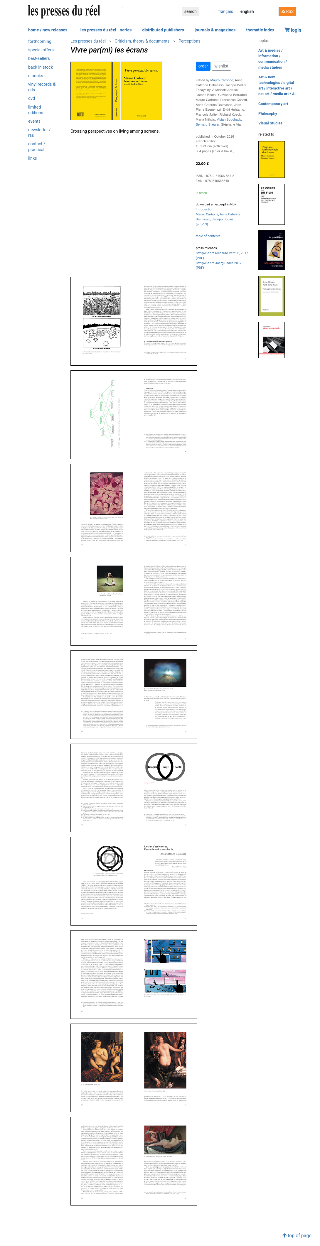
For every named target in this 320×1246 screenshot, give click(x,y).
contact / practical (36, 146)
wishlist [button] (221, 66)
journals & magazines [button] (215, 30)
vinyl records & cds (41, 87)
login (293, 30)
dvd (31, 98)
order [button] (203, 66)
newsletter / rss (39, 132)
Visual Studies (270, 123)
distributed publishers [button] (163, 30)
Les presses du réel (88, 41)
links (32, 158)
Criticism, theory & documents (142, 41)
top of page (296, 1235)
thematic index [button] (260, 30)
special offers (41, 50)
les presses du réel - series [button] (106, 30)
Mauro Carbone (221, 80)
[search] (150, 11)
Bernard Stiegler (207, 124)
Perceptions (189, 41)
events (34, 121)
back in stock (40, 67)
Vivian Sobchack (229, 119)
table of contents (208, 236)
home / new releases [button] (48, 30)
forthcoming (39, 41)
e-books (35, 75)
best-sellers (39, 58)
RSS (287, 11)
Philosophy (267, 113)
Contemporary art (273, 104)
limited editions (35, 110)
